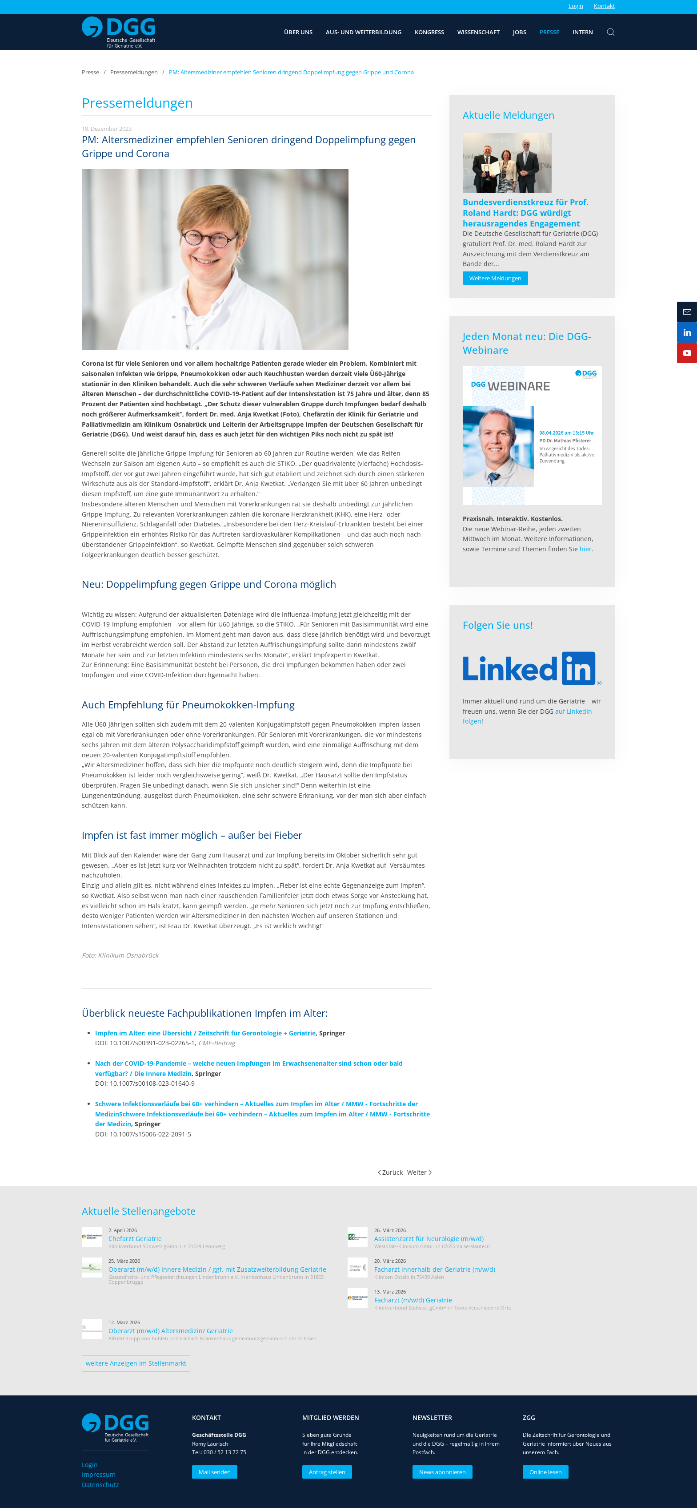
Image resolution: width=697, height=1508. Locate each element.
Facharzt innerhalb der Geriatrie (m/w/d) (434, 1269)
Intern (583, 32)
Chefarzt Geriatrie (135, 1238)
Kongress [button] (429, 32)
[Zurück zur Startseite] (118, 32)
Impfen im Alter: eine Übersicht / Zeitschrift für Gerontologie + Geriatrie (205, 1033)
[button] (610, 32)
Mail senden (213, 1472)
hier (586, 549)
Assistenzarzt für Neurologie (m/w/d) (429, 1238)
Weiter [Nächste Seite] (419, 1172)
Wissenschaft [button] (478, 32)
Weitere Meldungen (495, 278)
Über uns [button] (298, 32)
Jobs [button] (519, 32)
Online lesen (544, 1472)
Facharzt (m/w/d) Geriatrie (413, 1300)
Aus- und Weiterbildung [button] (363, 32)
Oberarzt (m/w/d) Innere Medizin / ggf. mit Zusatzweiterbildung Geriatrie (217, 1269)
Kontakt (604, 6)
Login (576, 6)
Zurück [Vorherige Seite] (390, 1172)
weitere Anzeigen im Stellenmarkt (136, 1363)
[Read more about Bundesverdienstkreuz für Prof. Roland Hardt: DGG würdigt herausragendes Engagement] (507, 163)
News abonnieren (440, 1472)
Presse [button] (549, 32)
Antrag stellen (325, 1472)
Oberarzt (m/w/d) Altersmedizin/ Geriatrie (170, 1330)
